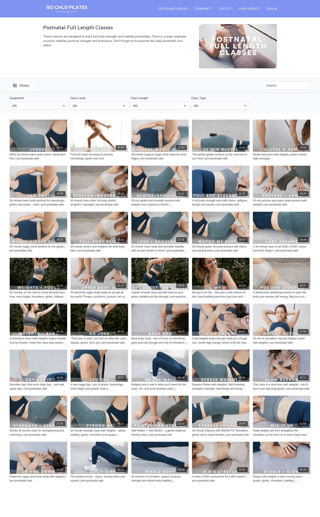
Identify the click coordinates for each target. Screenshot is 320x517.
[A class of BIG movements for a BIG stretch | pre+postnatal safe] (220, 479)
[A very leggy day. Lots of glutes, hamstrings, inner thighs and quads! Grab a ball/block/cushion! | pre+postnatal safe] (99, 386)
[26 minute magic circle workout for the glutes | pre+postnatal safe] (38, 249)
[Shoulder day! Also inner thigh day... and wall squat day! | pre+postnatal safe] (38, 386)
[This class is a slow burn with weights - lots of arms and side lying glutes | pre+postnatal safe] (281, 386)
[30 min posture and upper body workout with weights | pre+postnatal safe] (281, 202)
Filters (21, 85)
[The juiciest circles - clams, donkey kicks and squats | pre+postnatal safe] (99, 479)
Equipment (17, 98)
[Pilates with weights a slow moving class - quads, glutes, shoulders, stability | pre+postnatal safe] (281, 479)
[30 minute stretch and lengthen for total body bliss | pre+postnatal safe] (99, 249)
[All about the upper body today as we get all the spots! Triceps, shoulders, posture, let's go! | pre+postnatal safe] (99, 294)
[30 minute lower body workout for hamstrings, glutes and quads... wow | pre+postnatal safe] (38, 202)
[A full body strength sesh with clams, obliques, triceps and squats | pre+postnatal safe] (220, 202)
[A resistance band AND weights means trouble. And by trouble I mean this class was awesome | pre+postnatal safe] (38, 340)
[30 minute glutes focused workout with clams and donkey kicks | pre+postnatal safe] (220, 249)
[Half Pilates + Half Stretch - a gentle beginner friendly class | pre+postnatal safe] (160, 432)
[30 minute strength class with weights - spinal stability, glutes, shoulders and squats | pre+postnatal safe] (99, 432)
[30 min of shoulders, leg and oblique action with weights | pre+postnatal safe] (281, 340)
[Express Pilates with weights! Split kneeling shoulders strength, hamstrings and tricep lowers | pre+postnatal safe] (220, 386)
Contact (226, 9)
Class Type (198, 98)
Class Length (139, 98)
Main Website (249, 9)
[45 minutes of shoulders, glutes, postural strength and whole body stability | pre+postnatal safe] (160, 479)
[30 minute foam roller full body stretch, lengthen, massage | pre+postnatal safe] (99, 202)
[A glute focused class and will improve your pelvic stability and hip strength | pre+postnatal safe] (160, 294)
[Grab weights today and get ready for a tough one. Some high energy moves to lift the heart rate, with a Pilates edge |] (220, 340)
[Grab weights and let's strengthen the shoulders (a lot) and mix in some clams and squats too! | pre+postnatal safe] (281, 432)
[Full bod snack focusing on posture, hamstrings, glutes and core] (99, 156)
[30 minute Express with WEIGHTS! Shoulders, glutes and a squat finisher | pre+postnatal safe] (220, 432)
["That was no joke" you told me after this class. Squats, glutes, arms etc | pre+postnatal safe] (99, 340)
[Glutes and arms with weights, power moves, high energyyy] (281, 156)
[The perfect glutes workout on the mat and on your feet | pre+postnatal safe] (220, 156)
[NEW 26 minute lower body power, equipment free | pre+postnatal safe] (38, 156)
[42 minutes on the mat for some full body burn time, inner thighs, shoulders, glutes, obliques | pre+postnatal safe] (38, 294)
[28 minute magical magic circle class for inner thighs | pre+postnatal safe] (160, 156)
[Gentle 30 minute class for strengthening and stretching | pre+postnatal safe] (38, 432)
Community (203, 9)
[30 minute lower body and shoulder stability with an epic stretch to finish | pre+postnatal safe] (160, 249)
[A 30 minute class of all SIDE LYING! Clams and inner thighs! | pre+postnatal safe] (281, 249)
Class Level (77, 98)
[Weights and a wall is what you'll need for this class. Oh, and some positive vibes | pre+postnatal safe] (160, 386)
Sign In (272, 9)
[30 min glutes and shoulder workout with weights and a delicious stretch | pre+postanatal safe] (160, 202)
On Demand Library (173, 9)
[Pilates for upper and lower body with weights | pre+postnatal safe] (38, 479)
